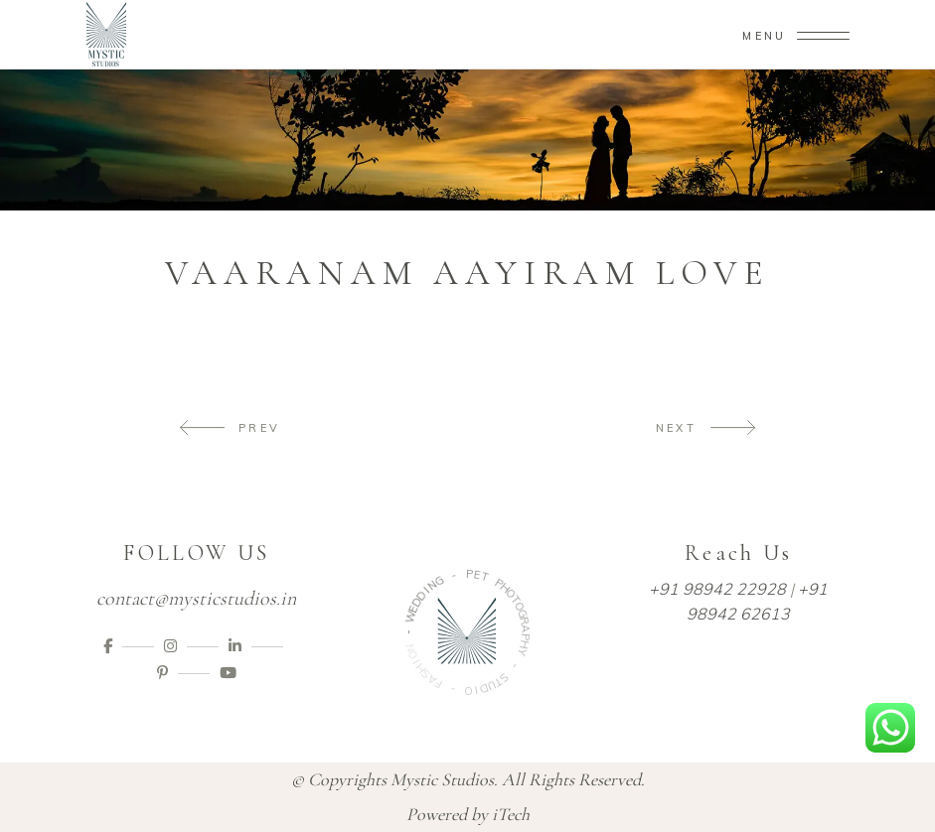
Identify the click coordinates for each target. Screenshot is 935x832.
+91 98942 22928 (717, 589)
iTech (511, 814)
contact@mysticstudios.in (196, 599)
